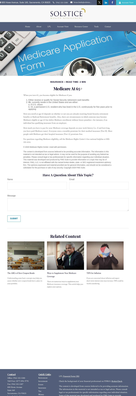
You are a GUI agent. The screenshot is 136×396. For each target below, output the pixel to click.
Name (10, 179)
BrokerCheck (117, 381)
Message (11, 196)
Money (41, 394)
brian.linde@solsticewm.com (81, 2)
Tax (39, 391)
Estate (40, 384)
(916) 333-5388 (60, 2)
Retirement (43, 378)
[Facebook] (112, 2)
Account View (126, 2)
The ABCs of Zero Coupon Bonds (21, 273)
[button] (27, 27)
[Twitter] (99, 2)
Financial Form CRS (71, 376)
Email (71, 179)
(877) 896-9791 (22, 381)
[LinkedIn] (105, 2)
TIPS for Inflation (94, 273)
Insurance (42, 388)
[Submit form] (14, 218)
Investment (43, 381)
